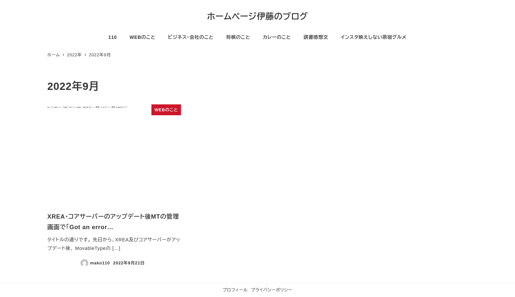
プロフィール (235, 289)
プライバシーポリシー (271, 289)
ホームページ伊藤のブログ (257, 16)
